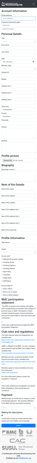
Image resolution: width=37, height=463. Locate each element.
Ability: (3, 249)
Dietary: (4, 127)
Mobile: (4, 79)
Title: (3, 38)
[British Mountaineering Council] (10, 434)
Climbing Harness (9, 265)
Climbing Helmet (9, 268)
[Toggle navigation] (33, 4)
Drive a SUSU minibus (10, 295)
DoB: (3, 59)
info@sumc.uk (24, 458)
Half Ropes (7, 281)
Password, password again (10, 22)
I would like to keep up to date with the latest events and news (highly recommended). (17, 420)
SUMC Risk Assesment (9, 373)
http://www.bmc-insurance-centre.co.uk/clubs (17, 353)
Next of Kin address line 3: (10, 223)
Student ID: (5, 72)
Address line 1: (6, 86)
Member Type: (6, 65)
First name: (5, 45)
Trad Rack (6, 275)
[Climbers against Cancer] (18, 442)
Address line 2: (6, 93)
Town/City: (5, 106)
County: (4, 113)
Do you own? (5, 256)
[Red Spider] (30, 434)
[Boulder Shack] (22, 434)
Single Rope (7, 278)
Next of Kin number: (8, 203)
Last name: (5, 52)
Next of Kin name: (7, 189)
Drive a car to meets (10, 292)
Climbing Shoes (8, 262)
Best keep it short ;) (8, 169)
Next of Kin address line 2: (10, 216)
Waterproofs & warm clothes (13, 259)
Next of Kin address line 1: (10, 209)
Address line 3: (6, 100)
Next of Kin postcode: (9, 230)
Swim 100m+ (7, 289)
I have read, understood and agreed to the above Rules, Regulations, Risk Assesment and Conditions (18, 388)
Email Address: (6, 15)
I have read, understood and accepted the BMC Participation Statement (17, 326)
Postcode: (5, 120)
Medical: (4, 141)
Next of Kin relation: (8, 196)
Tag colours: (5, 242)
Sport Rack (7, 272)
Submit (18, 425)
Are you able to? (7, 286)
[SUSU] (18, 449)
